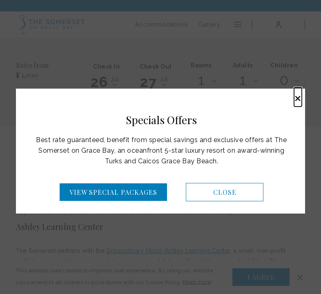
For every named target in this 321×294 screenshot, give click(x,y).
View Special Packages (113, 192)
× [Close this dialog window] (298, 97)
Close (224, 192)
